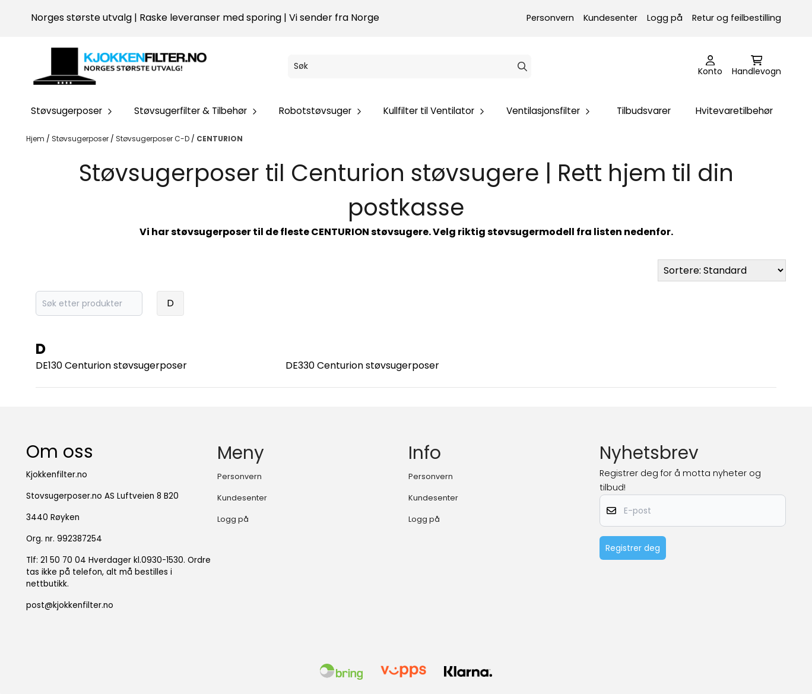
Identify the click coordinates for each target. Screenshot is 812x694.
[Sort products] (722, 270)
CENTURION (219, 139)
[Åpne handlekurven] (756, 66)
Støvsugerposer (81, 139)
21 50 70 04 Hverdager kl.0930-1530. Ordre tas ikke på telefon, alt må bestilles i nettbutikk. (118, 572)
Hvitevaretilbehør (734, 110)
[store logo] (120, 66)
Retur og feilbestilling (736, 18)
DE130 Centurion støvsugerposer (111, 365)
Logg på (665, 18)
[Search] (522, 66)
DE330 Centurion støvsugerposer (362, 365)
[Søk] (409, 66)
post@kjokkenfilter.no (69, 605)
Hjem (36, 139)
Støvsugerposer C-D (153, 139)
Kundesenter (610, 18)
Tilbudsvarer (644, 110)
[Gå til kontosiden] (710, 66)
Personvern (550, 18)
